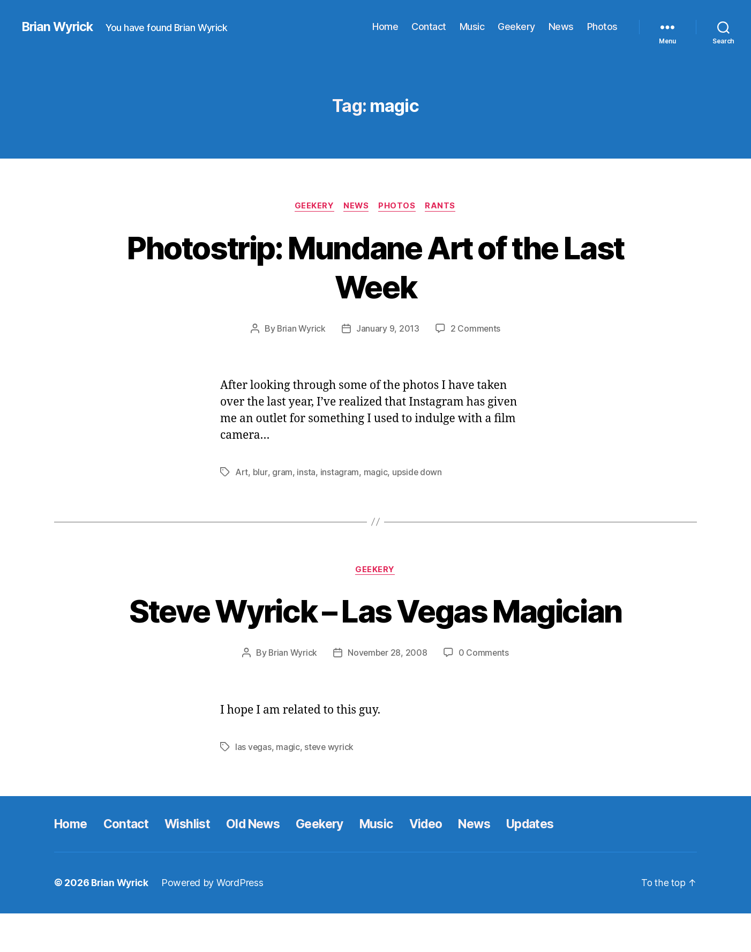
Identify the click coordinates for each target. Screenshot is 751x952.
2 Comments (475, 329)
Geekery (516, 26)
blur (260, 472)
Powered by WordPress (215, 921)
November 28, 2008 (388, 692)
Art (241, 472)
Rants (442, 206)
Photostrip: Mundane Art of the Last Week (375, 267)
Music (472, 26)
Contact (428, 26)
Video (445, 863)
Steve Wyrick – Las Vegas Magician (375, 630)
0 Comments (484, 692)
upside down (417, 472)
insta (305, 472)
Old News (263, 863)
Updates (555, 863)
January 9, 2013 (387, 329)
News (561, 26)
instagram (339, 472)
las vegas (253, 786)
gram (282, 472)
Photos (602, 26)
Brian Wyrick (58, 26)
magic (375, 472)
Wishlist (195, 863)
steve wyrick (330, 786)
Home (385, 26)
